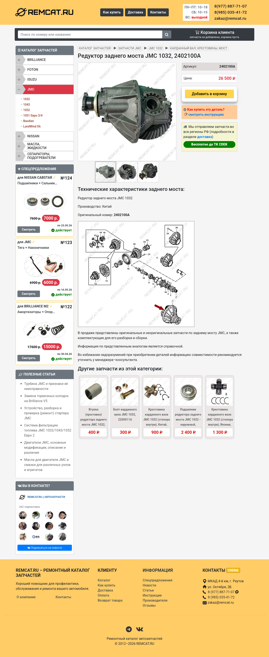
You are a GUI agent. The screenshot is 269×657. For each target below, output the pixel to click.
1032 (26, 99)
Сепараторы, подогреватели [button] (41, 156)
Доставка (135, 12)
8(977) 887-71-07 (230, 6)
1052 (26, 110)
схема (233, 570)
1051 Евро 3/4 (32, 115)
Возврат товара (110, 600)
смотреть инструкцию (206, 115)
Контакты (158, 12)
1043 (26, 104)
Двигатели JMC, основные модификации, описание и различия (45, 448)
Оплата (103, 595)
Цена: (188, 78)
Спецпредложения (157, 580)
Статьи (148, 590)
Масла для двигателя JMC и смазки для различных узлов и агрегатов (47, 465)
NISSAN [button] (33, 136)
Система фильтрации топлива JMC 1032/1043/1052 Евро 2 (47, 430)
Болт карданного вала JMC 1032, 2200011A (125, 414)
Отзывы (149, 605)
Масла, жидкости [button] (36, 146)
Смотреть (29, 229)
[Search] (90, 34)
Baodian (28, 121)
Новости (149, 585)
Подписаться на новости (44, 547)
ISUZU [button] (32, 79)
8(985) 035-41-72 (230, 12)
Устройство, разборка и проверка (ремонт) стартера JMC (46, 413)
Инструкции (152, 595)
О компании (26, 597)
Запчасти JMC (129, 48)
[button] (172, 112)
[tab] (45, 60)
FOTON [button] (32, 70)
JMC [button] (30, 89)
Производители (155, 600)
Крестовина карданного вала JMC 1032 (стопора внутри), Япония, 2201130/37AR (219, 419)
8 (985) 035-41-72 (221, 597)
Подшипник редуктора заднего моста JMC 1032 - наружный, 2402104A (188, 419)
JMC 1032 (156, 48)
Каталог (104, 580)
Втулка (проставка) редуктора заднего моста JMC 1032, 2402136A (93, 419)
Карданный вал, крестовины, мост (198, 48)
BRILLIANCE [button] (36, 60)
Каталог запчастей (95, 48)
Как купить (112, 12)
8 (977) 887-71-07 (223, 592)
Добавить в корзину (209, 94)
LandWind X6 (32, 126)
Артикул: (189, 66)
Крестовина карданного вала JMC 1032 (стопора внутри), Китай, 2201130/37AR (156, 419)
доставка (204, 137)
